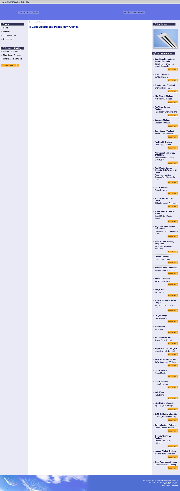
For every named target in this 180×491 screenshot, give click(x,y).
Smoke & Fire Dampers (11, 59)
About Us (5, 32)
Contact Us (6, 39)
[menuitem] (14, 29)
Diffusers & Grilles (9, 51)
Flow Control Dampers (10, 55)
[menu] (14, 34)
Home (4, 28)
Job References (8, 35)
